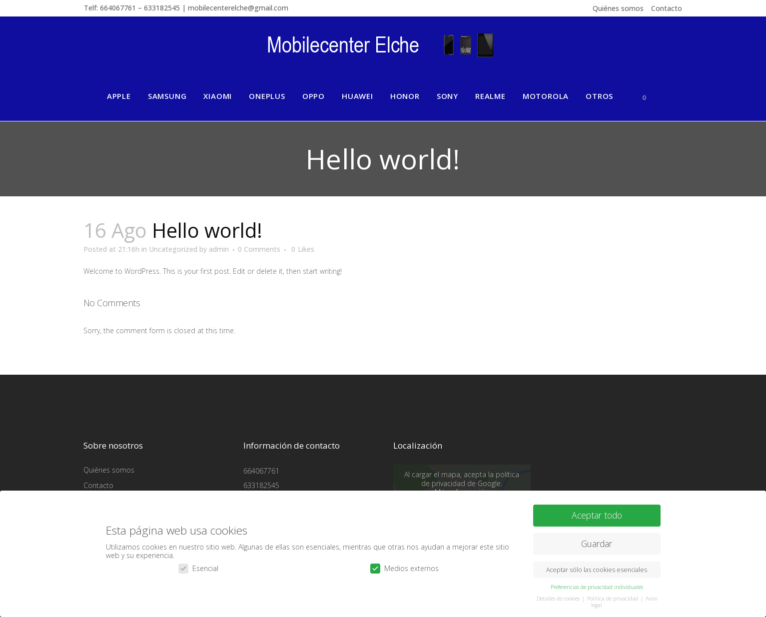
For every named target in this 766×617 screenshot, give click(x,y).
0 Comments (259, 249)
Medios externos (404, 568)
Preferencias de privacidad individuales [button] (597, 586)
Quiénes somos (618, 8)
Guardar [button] (596, 543)
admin (219, 249)
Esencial (198, 568)
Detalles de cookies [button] (559, 598)
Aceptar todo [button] (597, 515)
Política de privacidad (613, 598)
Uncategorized (173, 249)
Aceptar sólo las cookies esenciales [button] (596, 569)
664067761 (261, 471)
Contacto (666, 8)
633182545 (261, 485)
